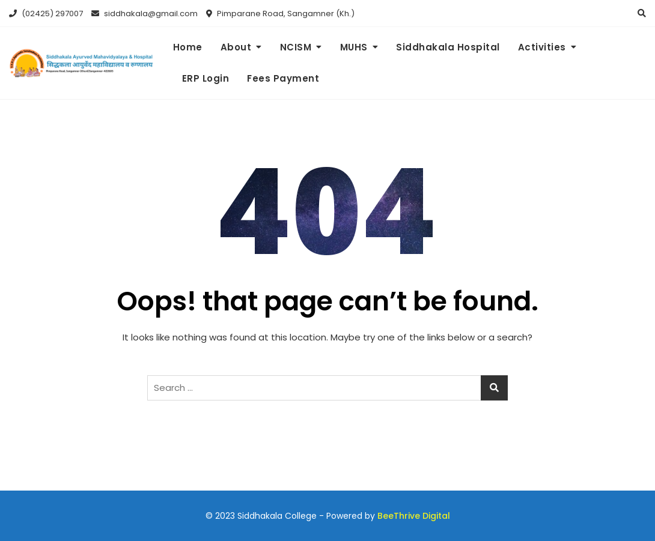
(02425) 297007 (46, 13)
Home (188, 47)
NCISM (296, 47)
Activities (542, 47)
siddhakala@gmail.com (144, 13)
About (236, 47)
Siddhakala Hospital (448, 47)
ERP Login (206, 78)
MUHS (354, 47)
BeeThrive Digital (413, 516)
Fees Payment (283, 78)
